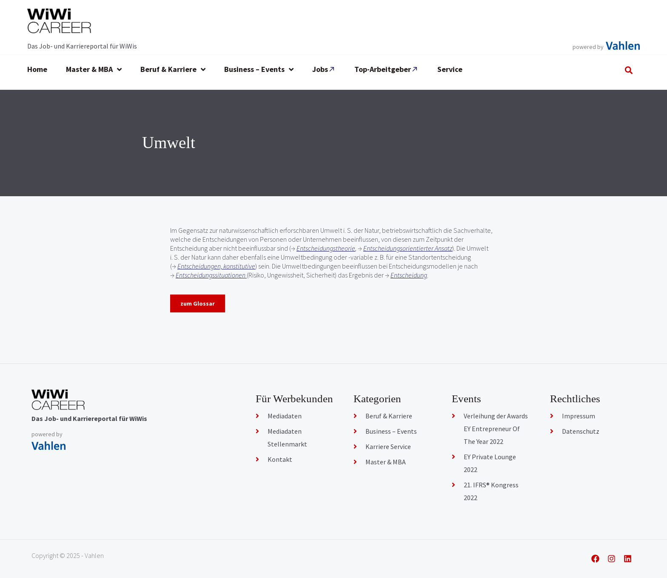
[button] (629, 70)
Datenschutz (580, 431)
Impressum (578, 416)
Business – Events (391, 431)
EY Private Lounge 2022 (490, 463)
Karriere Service (388, 446)
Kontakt (280, 459)
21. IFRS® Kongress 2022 (491, 491)
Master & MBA (385, 462)
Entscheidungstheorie (325, 248)
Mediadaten (285, 416)
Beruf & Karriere (388, 416)
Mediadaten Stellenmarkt (287, 437)
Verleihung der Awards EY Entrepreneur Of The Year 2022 (496, 429)
